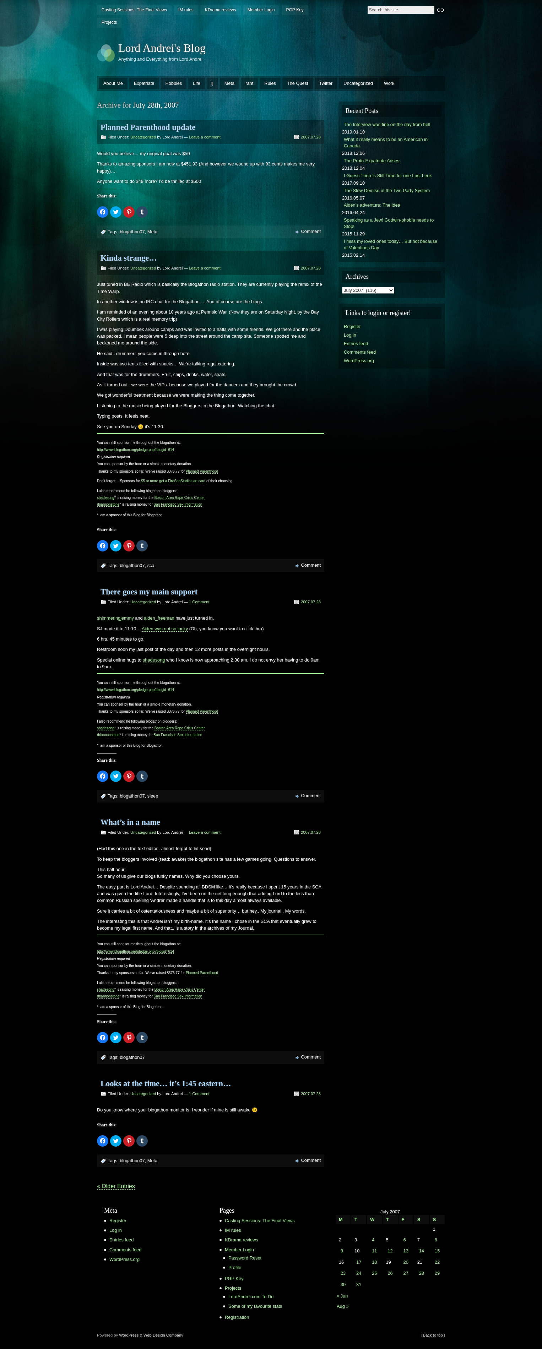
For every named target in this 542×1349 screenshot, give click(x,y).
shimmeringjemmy (115, 618)
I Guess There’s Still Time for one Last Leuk (388, 175)
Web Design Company (163, 1335)
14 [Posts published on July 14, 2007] (421, 1250)
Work (389, 83)
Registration (237, 1317)
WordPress (129, 1335)
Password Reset (244, 1258)
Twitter (326, 83)
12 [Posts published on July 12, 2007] (389, 1250)
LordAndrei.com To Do (250, 1296)
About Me (113, 83)
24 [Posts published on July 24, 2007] (358, 1273)
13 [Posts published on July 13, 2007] (405, 1250)
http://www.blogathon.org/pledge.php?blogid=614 (135, 450)
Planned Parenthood (202, 471)
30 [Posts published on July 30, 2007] (343, 1284)
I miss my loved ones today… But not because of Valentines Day (390, 244)
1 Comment (199, 602)
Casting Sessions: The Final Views (134, 9)
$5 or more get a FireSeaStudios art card (173, 481)
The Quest (297, 83)
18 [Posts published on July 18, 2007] (374, 1262)
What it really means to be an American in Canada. (386, 142)
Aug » (342, 1306)
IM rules (186, 9)
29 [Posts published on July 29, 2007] (437, 1273)
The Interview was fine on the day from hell (387, 124)
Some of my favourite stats (255, 1306)
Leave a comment (205, 137)
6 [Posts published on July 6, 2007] (404, 1239)
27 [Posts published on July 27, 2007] (405, 1273)
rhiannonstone (108, 504)
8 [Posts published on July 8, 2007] (436, 1239)
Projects (109, 22)
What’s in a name (130, 822)
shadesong (105, 498)
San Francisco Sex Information (178, 504)
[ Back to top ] (433, 1335)
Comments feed (360, 352)
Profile (234, 1267)
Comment (311, 231)
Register (352, 326)
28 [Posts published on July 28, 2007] (421, 1273)
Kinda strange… (129, 258)
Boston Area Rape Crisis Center (180, 498)
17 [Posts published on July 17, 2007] (358, 1262)
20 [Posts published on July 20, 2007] (405, 1262)
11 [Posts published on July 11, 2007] (374, 1250)
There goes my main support (149, 591)
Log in (350, 335)
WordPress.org (359, 360)
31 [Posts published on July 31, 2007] (358, 1284)
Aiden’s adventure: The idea (372, 205)
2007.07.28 (311, 137)
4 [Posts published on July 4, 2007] (373, 1239)
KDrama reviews (220, 9)
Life (196, 83)
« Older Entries (116, 1186)
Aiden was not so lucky (165, 628)
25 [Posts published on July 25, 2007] (374, 1273)
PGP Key (294, 9)
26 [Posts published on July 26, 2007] (389, 1273)
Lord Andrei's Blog (162, 48)
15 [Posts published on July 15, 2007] (437, 1250)
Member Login (261, 9)
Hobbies (173, 83)
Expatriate (144, 83)
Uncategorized (358, 83)
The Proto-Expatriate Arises (371, 160)
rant (249, 83)
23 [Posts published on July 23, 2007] (343, 1273)
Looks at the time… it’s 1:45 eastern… (166, 1083)
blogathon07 (132, 231)
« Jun (342, 1296)
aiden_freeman (159, 618)
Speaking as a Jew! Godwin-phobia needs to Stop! (389, 223)
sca (151, 565)
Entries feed (356, 343)
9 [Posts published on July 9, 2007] (342, 1250)
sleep (152, 796)
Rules (270, 83)
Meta (229, 83)
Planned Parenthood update (148, 127)
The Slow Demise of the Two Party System (387, 190)
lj (212, 83)
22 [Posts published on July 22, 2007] (437, 1262)
